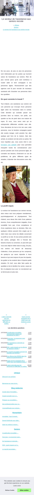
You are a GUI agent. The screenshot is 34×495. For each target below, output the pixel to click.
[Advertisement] (17, 49)
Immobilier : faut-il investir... (10, 416)
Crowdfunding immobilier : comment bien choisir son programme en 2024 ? (14, 334)
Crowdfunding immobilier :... (10, 433)
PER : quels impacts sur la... (10, 445)
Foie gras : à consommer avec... (11, 437)
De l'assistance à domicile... (10, 441)
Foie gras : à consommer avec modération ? (16, 339)
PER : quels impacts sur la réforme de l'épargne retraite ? (17, 348)
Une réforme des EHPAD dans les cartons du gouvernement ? (16, 357)
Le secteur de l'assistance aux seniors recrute (16, 29)
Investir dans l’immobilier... (10, 392)
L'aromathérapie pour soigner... (11, 408)
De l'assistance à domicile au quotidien (15, 343)
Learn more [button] (17, 485)
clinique (17, 25)
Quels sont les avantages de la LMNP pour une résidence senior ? (26, 320)
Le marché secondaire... (9, 449)
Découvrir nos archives (9, 376)
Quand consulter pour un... (10, 396)
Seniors (16, 27)
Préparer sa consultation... (9, 400)
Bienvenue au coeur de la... (10, 383)
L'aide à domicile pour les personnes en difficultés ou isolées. (6, 320)
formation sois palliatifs (9, 145)
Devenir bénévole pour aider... (11, 420)
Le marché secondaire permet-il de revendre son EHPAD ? (17, 352)
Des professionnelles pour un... (11, 404)
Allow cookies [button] (24, 490)
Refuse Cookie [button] (9, 490)
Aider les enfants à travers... (10, 424)
